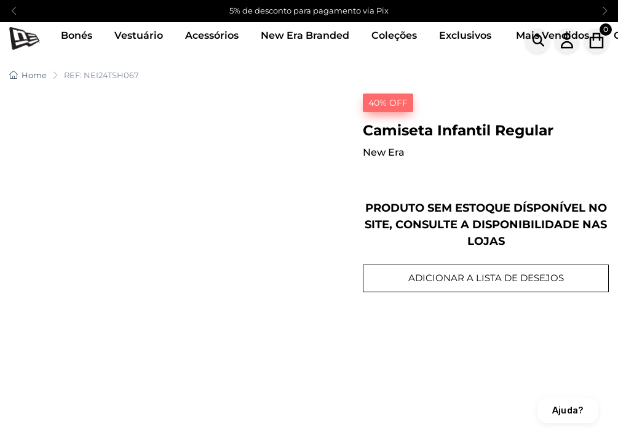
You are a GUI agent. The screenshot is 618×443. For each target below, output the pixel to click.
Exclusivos (465, 35)
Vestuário (138, 35)
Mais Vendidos (552, 35)
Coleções (394, 35)
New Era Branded (305, 35)
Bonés (76, 35)
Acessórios (212, 35)
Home (28, 75)
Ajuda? (568, 410)
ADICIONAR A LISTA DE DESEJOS (486, 278)
